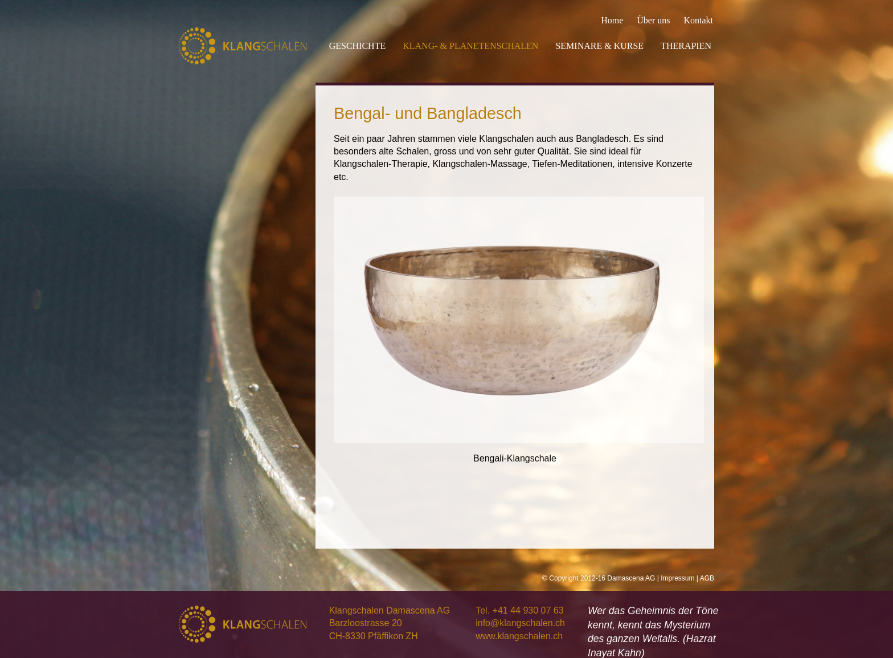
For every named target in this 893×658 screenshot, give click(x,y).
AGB (707, 578)
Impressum (677, 578)
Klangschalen (242, 45)
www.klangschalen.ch (519, 636)
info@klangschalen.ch (520, 623)
